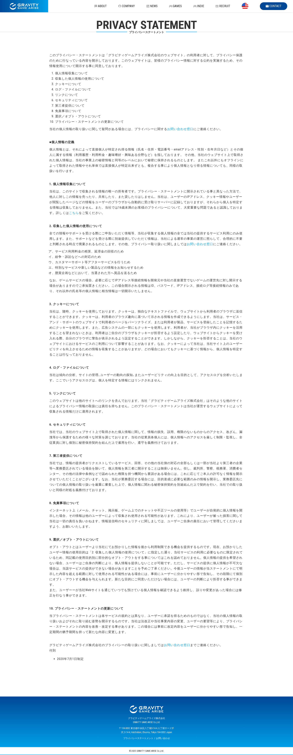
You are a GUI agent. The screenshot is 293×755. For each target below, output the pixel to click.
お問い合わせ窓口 (180, 129)
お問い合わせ (163, 738)
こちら (74, 213)
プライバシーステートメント (138, 738)
